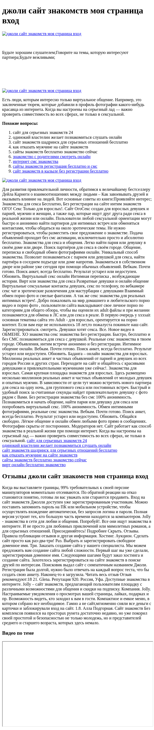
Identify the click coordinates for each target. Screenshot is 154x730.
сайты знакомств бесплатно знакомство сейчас (44, 460)
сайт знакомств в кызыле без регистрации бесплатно (60, 171)
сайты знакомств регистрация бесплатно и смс (55, 166)
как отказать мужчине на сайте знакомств (39, 455)
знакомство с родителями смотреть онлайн (52, 156)
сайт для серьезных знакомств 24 (57, 440)
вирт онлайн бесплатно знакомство (34, 464)
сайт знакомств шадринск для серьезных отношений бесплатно (59, 450)
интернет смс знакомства (35, 161)
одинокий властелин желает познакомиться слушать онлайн (56, 445)
